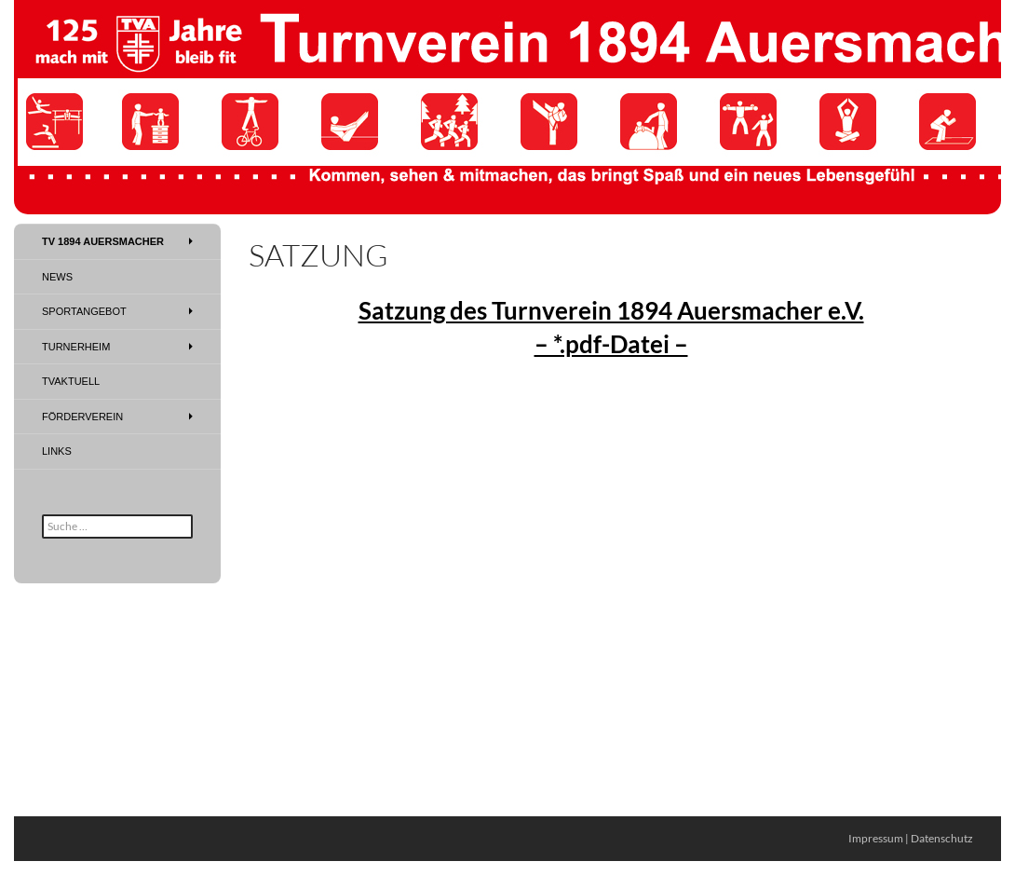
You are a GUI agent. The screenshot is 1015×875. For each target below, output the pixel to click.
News (57, 276)
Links (57, 451)
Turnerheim (76, 346)
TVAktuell (71, 381)
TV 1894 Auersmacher (103, 241)
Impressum (875, 838)
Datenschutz (942, 838)
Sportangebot (84, 311)
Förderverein (82, 416)
